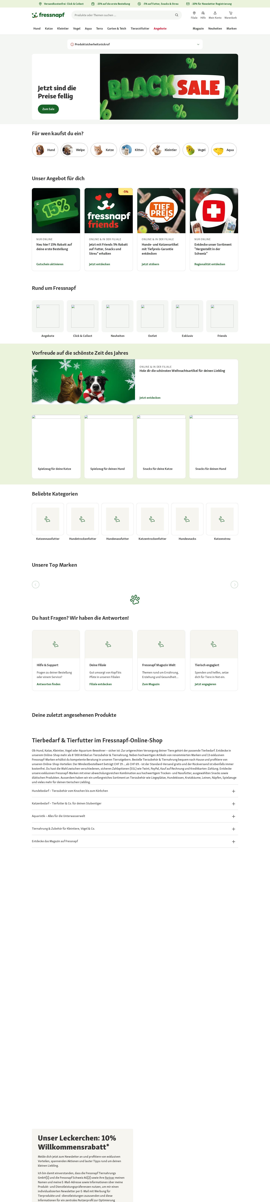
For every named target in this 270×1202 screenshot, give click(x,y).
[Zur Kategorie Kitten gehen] (133, 150)
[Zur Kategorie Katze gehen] (104, 150)
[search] (126, 15)
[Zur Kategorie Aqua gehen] (224, 150)
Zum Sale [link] (48, 109)
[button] (135, 791)
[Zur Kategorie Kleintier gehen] (165, 150)
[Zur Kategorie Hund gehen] (45, 150)
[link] (194, 15)
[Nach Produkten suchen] (177, 15)
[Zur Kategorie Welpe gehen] (74, 150)
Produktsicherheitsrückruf (135, 44)
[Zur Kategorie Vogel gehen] (195, 150)
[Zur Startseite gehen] (48, 15)
